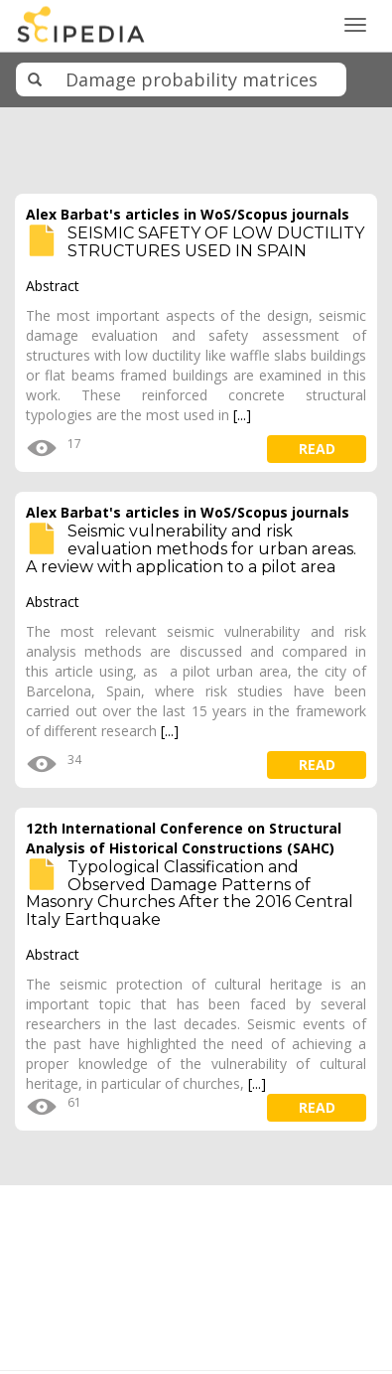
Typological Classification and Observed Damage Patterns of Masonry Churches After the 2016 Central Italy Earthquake (189, 893)
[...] (242, 414)
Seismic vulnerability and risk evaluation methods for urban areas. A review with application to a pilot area (191, 548)
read (317, 448)
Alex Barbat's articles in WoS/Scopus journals (187, 214)
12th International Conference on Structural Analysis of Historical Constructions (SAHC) (183, 838)
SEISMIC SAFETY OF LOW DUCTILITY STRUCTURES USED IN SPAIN (215, 242)
